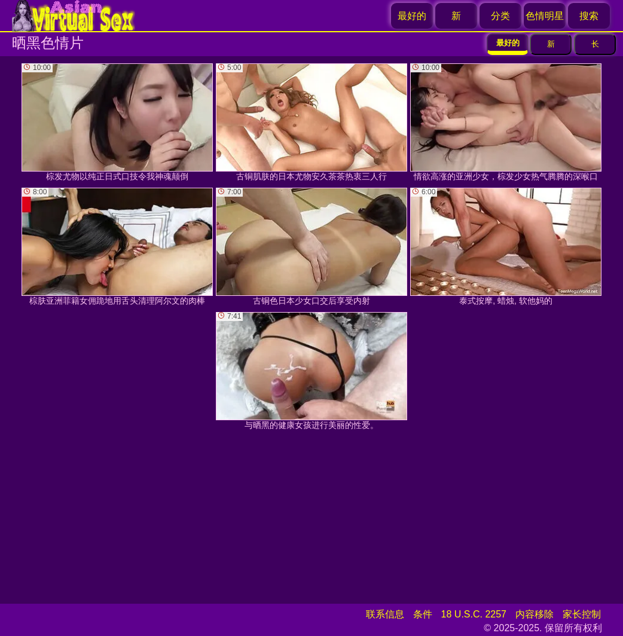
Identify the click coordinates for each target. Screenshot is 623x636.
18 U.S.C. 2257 (473, 614)
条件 (422, 614)
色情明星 (545, 16)
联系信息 (385, 614)
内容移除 (534, 614)
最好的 (412, 16)
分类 (500, 16)
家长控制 (582, 614)
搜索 (588, 16)
